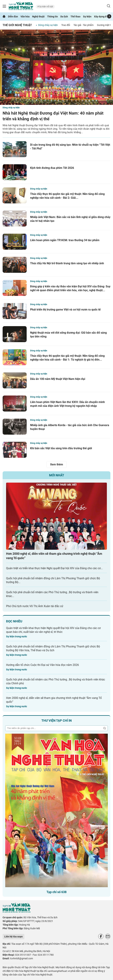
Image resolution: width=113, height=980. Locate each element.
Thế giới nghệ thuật (17, 25)
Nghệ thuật (38, 16)
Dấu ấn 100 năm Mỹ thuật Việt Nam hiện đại (57, 379)
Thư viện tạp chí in (56, 720)
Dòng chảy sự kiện (48, 25)
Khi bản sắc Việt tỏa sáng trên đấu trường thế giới (61, 448)
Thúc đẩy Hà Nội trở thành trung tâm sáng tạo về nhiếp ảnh (67, 263)
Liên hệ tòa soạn (13, 936)
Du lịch (64, 16)
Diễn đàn (13, 16)
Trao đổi (65, 25)
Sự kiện (87, 16)
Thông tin (52, 16)
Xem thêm (56, 464)
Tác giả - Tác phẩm (83, 25)
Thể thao (75, 16)
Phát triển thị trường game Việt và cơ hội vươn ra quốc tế (65, 309)
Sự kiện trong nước (16, 636)
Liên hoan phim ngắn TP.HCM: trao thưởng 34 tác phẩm (64, 240)
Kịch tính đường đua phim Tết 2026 (52, 168)
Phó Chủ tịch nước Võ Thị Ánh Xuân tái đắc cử (34, 606)
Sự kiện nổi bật (46, 6)
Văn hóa (25, 16)
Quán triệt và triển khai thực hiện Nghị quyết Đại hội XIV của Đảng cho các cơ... (54, 568)
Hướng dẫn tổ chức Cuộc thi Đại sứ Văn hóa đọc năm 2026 (42, 665)
